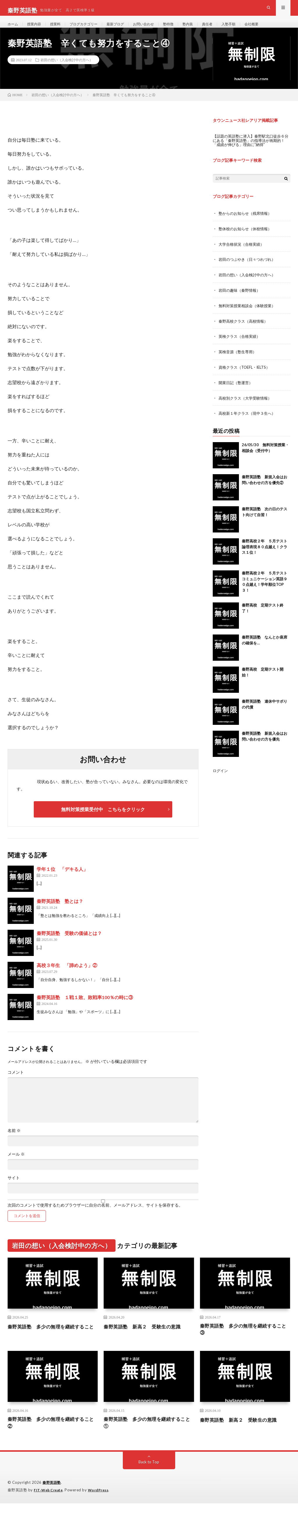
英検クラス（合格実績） (241, 344)
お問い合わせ (158, 29)
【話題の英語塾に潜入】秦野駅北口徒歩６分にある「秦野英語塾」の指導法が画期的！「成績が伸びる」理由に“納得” (251, 150)
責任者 (228, 29)
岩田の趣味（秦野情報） (241, 299)
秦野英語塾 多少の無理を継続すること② (51, 1436)
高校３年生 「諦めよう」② (67, 975)
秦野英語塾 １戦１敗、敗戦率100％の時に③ (85, 1007)
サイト (14, 1188)
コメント (16, 1083)
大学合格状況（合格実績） (243, 253)
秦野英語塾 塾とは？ (60, 911)
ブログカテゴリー (91, 29)
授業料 (60, 29)
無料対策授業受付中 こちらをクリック (103, 819)
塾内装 (207, 29)
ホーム (14, 29)
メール (16, 1165)
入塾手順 (252, 29)
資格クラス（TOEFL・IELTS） (246, 374)
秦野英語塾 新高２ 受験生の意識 (147, 1337)
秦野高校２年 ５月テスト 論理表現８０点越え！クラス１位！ (266, 554)
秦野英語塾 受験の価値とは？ (69, 943)
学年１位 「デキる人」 (62, 879)
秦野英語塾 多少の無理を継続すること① (147, 1436)
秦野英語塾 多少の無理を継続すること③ (243, 1341)
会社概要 (277, 29)
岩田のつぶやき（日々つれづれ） (249, 268)
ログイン (221, 777)
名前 (14, 1141)
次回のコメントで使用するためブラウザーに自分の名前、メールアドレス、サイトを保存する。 (95, 1216)
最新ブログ (127, 29)
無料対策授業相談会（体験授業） (249, 314)
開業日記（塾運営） (237, 390)
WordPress (102, 1504)
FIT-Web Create (49, 1504)
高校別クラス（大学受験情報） (247, 405)
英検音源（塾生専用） (239, 359)
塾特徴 (186, 29)
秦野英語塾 (52, 1496)
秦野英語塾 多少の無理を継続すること (51, 1341)
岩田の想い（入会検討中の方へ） (66, 70)
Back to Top (149, 1476)
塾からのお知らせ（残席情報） (247, 223)
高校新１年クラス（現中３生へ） (249, 420)
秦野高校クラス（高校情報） (245, 329)
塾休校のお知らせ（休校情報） (247, 238)
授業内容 (37, 29)
